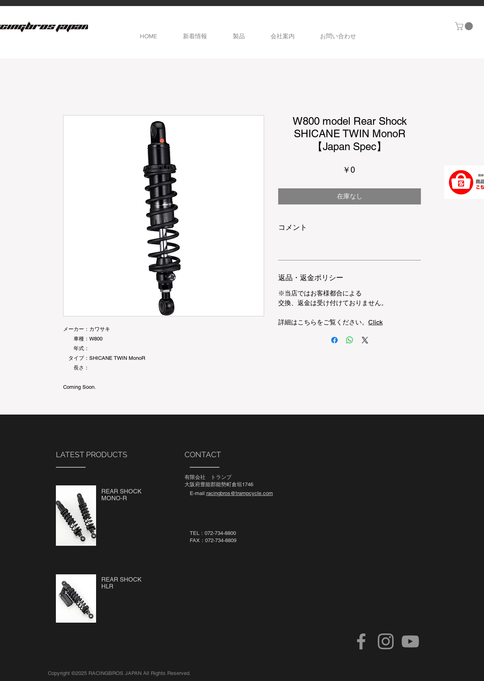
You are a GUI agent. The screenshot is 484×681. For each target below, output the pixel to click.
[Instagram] (385, 641)
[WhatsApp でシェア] (350, 340)
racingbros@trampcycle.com (239, 493)
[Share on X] (365, 340)
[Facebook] (361, 641)
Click (375, 322)
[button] (465, 26)
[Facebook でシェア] (334, 340)
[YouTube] (410, 641)
